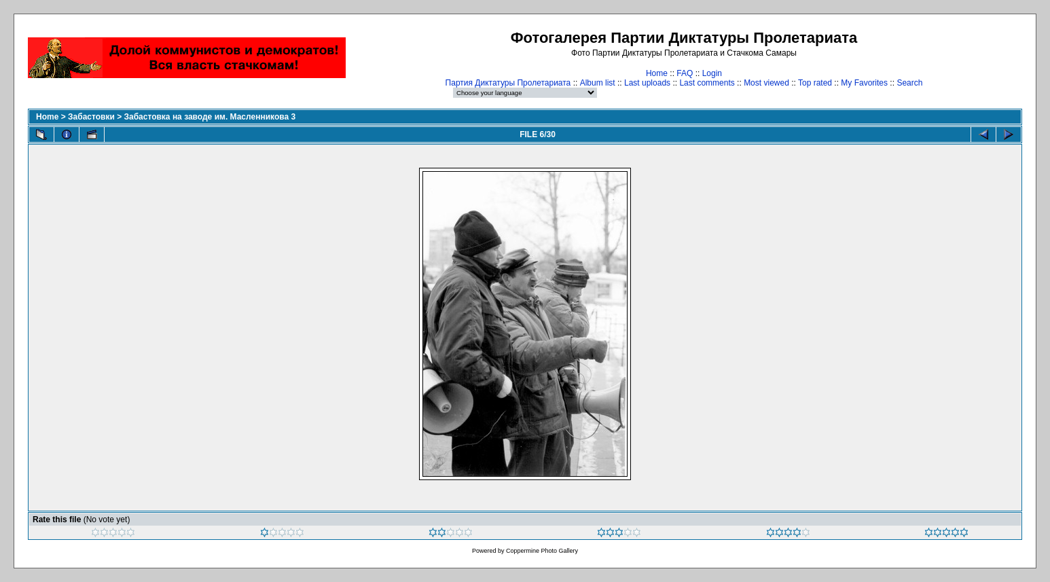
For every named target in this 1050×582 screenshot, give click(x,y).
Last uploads (647, 83)
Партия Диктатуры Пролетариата (508, 83)
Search (909, 83)
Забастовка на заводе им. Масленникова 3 (209, 117)
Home (657, 73)
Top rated (815, 83)
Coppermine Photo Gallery (542, 550)
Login (712, 73)
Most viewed (766, 83)
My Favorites (864, 83)
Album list (597, 83)
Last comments (706, 83)
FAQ (684, 73)
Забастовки (91, 117)
